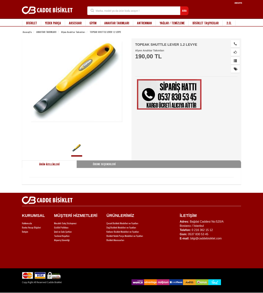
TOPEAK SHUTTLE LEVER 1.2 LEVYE (105, 31)
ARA (184, 10)
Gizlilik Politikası (61, 227)
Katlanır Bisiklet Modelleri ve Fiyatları (122, 231)
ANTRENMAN (144, 23)
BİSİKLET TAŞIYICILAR (206, 23)
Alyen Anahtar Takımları (73, 31)
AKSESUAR (75, 23)
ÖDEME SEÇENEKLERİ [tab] (104, 164)
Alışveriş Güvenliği (62, 240)
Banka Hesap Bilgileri (31, 227)
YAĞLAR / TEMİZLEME (172, 23)
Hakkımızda (27, 223)
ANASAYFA (238, 2)
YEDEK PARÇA (53, 23)
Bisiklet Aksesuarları (115, 240)
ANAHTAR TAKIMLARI (116, 23)
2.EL (228, 23)
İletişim (25, 231)
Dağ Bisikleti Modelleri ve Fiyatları (121, 227)
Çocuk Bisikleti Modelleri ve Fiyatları (122, 223)
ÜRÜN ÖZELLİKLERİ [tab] (49, 164)
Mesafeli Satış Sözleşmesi (65, 223)
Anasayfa (27, 31)
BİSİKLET (31, 23)
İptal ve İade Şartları (63, 231)
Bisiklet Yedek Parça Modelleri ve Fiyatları (124, 235)
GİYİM (92, 23)
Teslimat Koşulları (62, 235)
